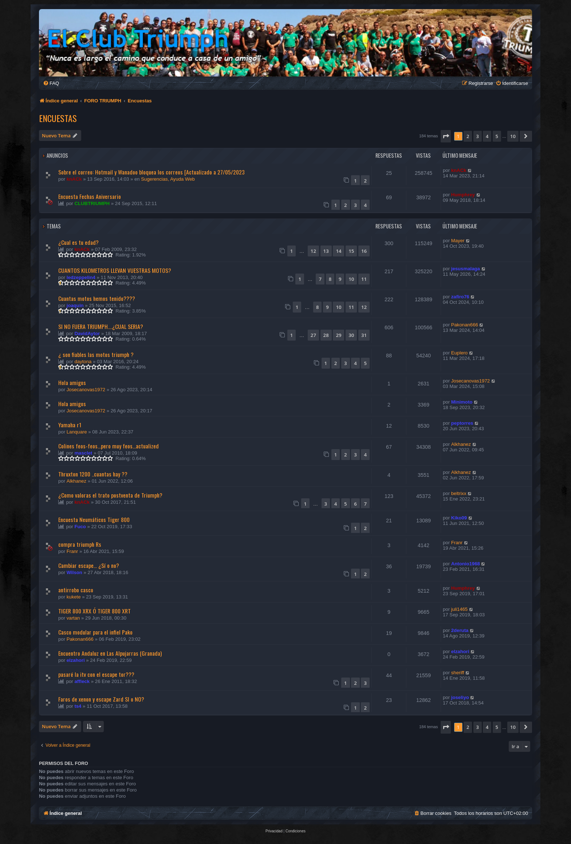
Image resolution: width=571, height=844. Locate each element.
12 (313, 251)
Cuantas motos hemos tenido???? (96, 298)
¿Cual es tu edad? (78, 242)
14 (338, 251)
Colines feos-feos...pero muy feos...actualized (108, 445)
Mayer (458, 240)
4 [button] (487, 136)
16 (364, 251)
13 (326, 251)
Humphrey (463, 194)
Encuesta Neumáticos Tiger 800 (94, 519)
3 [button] (477, 136)
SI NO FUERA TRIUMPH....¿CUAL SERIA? (100, 326)
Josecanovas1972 (86, 389)
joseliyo (460, 697)
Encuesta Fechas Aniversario (89, 196)
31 (364, 335)
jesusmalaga (465, 268)
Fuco (80, 526)
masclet (83, 453)
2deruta (460, 630)
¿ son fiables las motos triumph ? (96, 354)
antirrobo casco (75, 589)
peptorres (462, 423)
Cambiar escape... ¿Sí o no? (88, 565)
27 (313, 335)
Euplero (459, 353)
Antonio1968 (465, 563)
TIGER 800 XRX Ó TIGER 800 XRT (94, 610)
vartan (73, 618)
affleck (82, 681)
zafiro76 (460, 296)
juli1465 (459, 609)
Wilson (74, 572)
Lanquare (77, 432)
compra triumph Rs (79, 544)
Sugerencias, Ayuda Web (168, 179)
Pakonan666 (464, 324)
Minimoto (462, 402)
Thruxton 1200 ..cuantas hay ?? (92, 474)
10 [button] (513, 136)
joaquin (75, 305)
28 (326, 335)
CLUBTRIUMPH (92, 203)
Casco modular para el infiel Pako (95, 632)
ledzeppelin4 (81, 277)
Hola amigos (72, 382)
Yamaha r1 (69, 424)
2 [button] (467, 136)
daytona (82, 361)
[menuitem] (51, 83)
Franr (72, 551)
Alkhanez (461, 444)
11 (364, 279)
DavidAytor (87, 333)
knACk (74, 179)
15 (351, 251)
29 (338, 335)
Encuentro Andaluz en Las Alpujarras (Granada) (110, 653)
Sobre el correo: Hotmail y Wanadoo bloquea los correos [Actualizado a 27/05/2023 (151, 172)
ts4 (77, 706)
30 (351, 335)
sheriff (457, 672)
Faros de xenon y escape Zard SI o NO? (101, 699)
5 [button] (497, 136)
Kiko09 (459, 518)
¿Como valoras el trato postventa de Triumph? (110, 495)
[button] (446, 136)
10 (351, 279)
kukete (74, 597)
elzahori (76, 660)
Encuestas (58, 118)
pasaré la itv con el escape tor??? (96, 674)
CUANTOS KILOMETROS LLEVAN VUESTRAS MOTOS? (114, 270)
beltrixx (458, 493)
